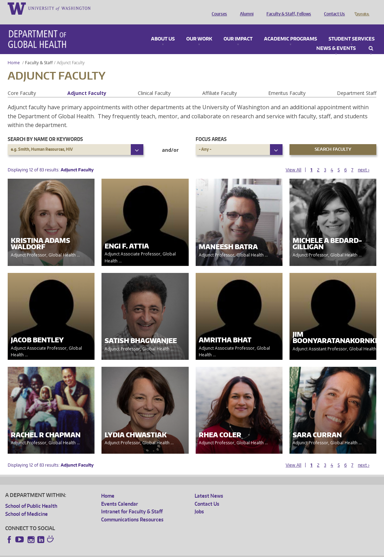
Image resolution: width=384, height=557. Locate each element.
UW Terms (126, 551)
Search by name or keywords (45, 129)
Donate (361, 8)
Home (14, 53)
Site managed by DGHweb (167, 551)
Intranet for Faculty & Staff (132, 502)
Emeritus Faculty (287, 83)
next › (363, 160)
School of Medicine (26, 504)
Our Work (199, 29)
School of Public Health (31, 496)
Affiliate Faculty (219, 83)
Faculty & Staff (39, 53)
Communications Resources (132, 510)
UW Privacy (97, 551)
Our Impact (238, 29)
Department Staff (356, 83)
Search (371, 38)
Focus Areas (211, 129)
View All (293, 160)
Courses (217, 8)
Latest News (209, 486)
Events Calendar (119, 494)
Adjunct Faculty (86, 83)
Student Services (352, 29)
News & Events (336, 38)
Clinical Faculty (154, 83)
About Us (163, 29)
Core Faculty (22, 83)
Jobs (199, 502)
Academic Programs (290, 29)
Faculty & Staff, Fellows (287, 8)
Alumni (245, 8)
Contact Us (332, 8)
